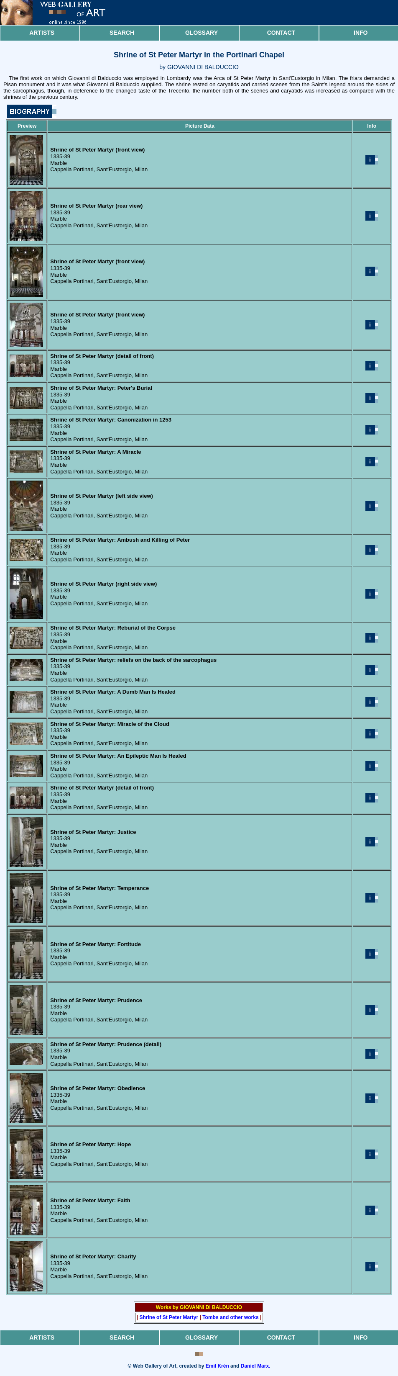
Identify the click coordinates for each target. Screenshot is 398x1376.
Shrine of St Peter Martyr (168, 1317)
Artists (41, 32)
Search (122, 32)
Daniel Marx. (255, 1366)
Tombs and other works (230, 1317)
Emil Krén (217, 1366)
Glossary (201, 32)
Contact (281, 32)
